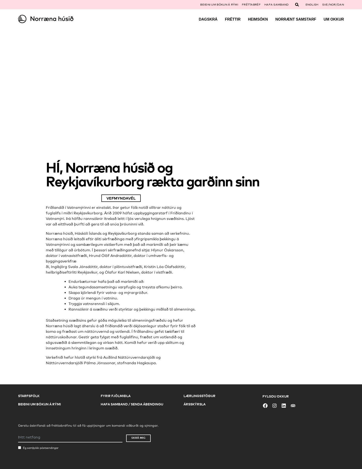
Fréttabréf (251, 4)
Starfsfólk (29, 396)
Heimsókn (258, 19)
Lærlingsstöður (199, 396)
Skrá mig (138, 437)
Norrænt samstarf (295, 19)
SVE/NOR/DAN (333, 4)
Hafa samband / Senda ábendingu (132, 404)
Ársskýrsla (195, 404)
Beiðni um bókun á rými (219, 4)
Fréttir (233, 19)
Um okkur (334, 19)
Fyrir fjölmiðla (116, 396)
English (312, 4)
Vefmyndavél (121, 198)
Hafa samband (276, 4)
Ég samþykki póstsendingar (41, 448)
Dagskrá (208, 19)
